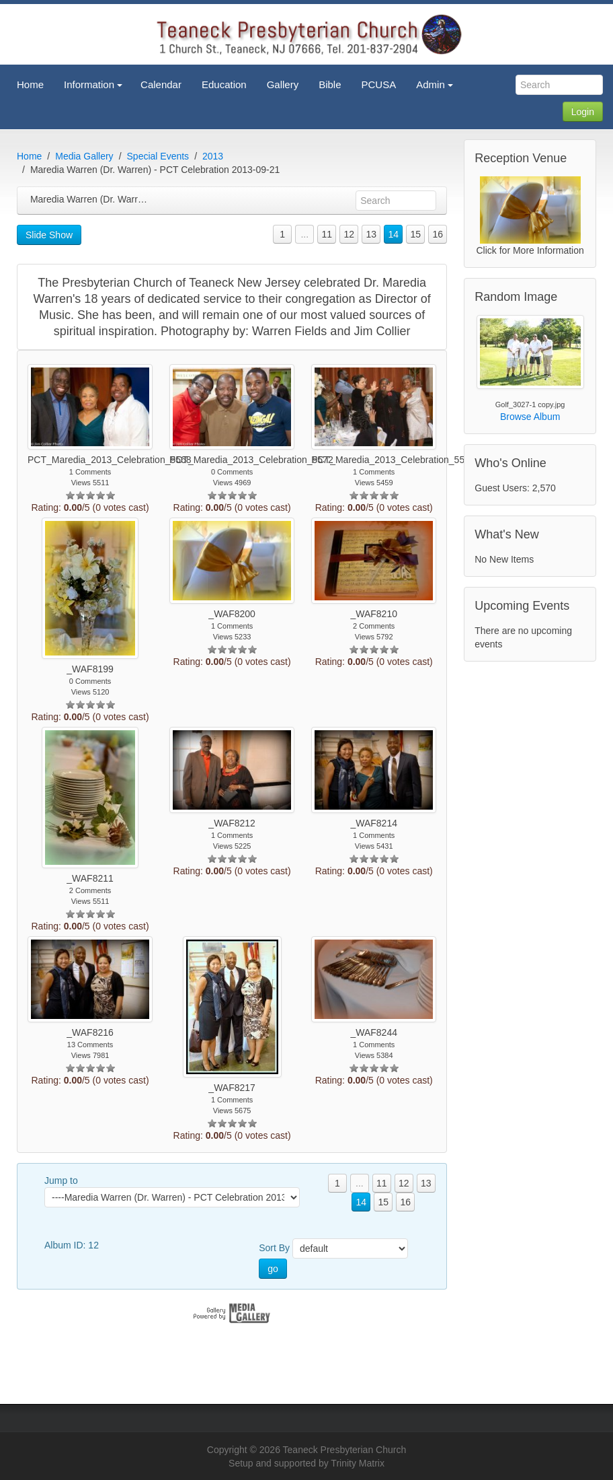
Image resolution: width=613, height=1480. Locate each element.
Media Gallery (84, 156)
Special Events (158, 156)
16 (437, 234)
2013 (212, 156)
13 (371, 234)
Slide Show (49, 235)
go (273, 1268)
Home (29, 156)
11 (326, 234)
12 (348, 234)
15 (415, 234)
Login (582, 111)
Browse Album (530, 416)
